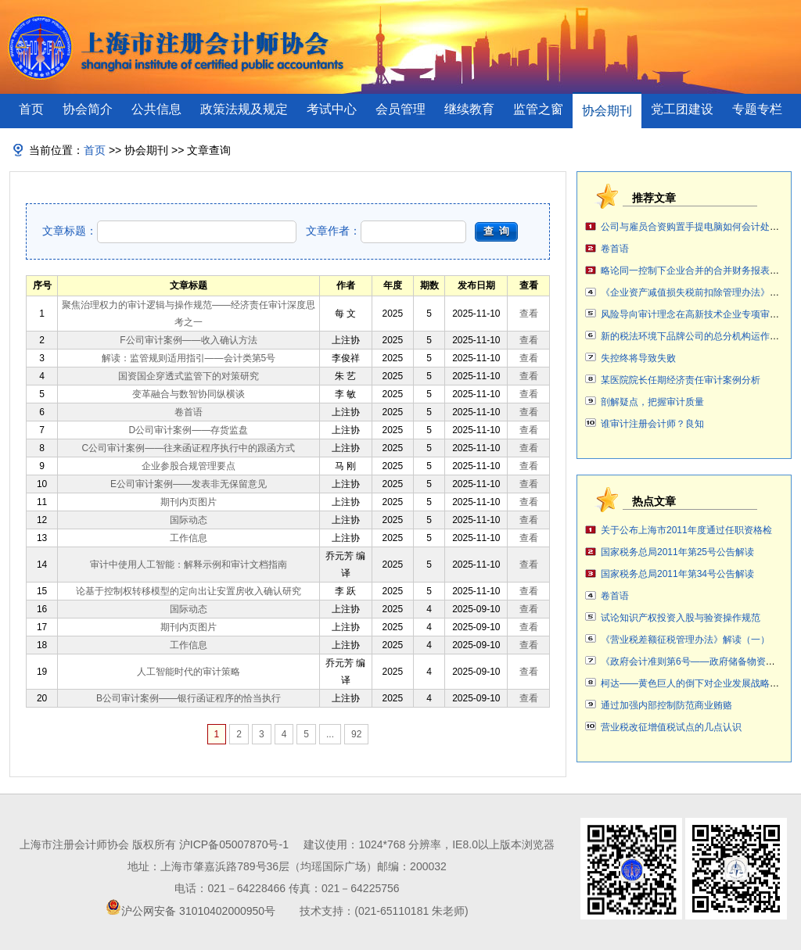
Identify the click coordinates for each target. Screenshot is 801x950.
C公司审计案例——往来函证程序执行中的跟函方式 (189, 448)
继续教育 (469, 109)
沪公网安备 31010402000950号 (198, 911)
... (330, 734)
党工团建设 (682, 109)
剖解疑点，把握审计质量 (652, 401)
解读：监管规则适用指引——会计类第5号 (189, 358)
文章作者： (386, 230)
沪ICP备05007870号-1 (234, 844)
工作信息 (188, 537)
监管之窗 (538, 109)
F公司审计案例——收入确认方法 (188, 340)
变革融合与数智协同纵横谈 (188, 394)
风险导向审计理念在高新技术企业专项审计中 (694, 314)
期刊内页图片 (188, 502)
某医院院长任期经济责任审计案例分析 (680, 380)
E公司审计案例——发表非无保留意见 (188, 484)
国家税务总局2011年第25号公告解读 (677, 552)
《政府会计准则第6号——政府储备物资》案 (693, 661)
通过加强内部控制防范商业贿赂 (666, 705)
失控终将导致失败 (638, 358)
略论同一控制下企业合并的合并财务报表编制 (694, 270)
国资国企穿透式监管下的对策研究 (188, 376)
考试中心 (332, 109)
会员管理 (400, 109)
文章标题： (169, 230)
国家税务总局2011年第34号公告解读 (677, 573)
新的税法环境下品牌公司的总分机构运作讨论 (694, 336)
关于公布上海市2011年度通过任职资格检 (686, 530)
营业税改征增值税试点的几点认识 (671, 727)
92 (356, 734)
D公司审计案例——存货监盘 (189, 430)
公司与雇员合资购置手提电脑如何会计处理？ (694, 226)
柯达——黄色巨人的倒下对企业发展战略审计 (694, 683)
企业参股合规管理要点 (188, 466)
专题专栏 (757, 109)
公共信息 (156, 109)
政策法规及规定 (244, 109)
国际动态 (188, 519)
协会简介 (88, 109)
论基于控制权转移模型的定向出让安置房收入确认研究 (188, 591)
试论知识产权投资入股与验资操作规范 (680, 617)
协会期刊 (607, 110)
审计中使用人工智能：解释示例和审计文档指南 (188, 564)
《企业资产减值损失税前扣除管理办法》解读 (694, 292)
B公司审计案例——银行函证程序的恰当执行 (188, 698)
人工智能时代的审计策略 (188, 671)
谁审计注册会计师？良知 (652, 423)
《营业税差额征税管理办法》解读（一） (685, 639)
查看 (528, 313)
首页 (31, 109)
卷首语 (188, 412)
